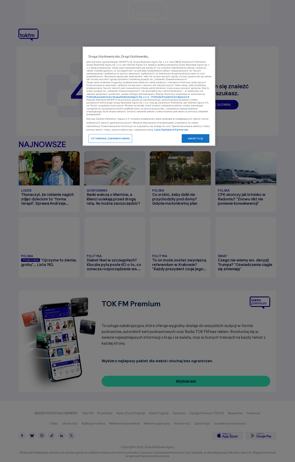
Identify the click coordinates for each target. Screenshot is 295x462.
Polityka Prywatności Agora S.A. (170, 96)
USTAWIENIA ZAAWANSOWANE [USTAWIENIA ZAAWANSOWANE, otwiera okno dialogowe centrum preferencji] (110, 138)
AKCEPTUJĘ (195, 138)
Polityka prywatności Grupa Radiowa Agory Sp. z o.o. (118, 96)
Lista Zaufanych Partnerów (171, 129)
